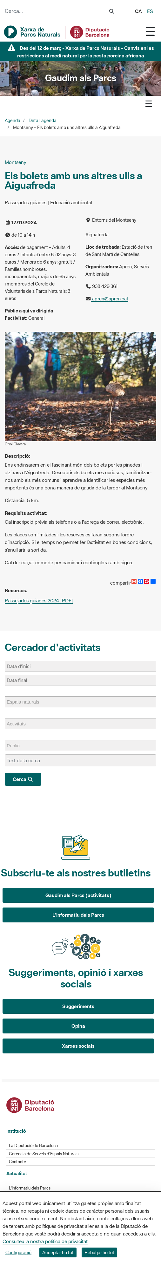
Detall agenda (43, 120)
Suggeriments (78, 1006)
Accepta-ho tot (58, 1252)
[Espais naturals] (26, 702)
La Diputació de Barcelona (33, 1145)
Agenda (12, 120)
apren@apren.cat (109, 299)
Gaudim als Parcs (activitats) (78, 895)
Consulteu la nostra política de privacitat (45, 1241)
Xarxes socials (78, 1046)
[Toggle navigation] (150, 31)
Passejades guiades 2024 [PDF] (39, 600)
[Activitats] (19, 724)
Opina (78, 1026)
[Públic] (16, 746)
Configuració (18, 1252)
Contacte (17, 1161)
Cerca (23, 779)
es (150, 11)
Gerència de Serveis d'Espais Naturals (43, 1154)
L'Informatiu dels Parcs (78, 915)
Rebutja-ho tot (99, 1252)
